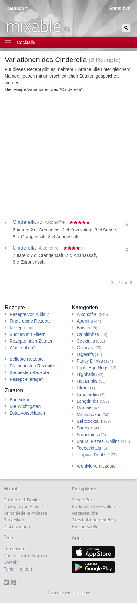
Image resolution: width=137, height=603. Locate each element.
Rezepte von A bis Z (29, 314)
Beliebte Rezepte (27, 359)
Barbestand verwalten (93, 506)
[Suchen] (126, 28)
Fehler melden (18, 568)
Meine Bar (82, 499)
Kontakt (11, 562)
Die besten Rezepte (29, 372)
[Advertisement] (68, 157)
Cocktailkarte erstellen (94, 519)
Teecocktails (89, 447)
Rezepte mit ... (24, 327)
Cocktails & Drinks (22, 499)
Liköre (83, 387)
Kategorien (85, 307)
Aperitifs (85, 320)
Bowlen (84, 327)
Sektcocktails (90, 421)
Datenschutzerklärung (25, 555)
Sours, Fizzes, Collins (98, 441)
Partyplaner (84, 488)
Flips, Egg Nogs (92, 367)
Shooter (84, 427)
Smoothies (87, 434)
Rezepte (15, 307)
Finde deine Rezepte (30, 320)
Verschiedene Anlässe (26, 513)
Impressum (15, 548)
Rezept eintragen (27, 379)
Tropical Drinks (91, 454)
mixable (38, 25)
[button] (127, 224)
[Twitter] (7, 582)
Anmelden (120, 8)
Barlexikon (20, 399)
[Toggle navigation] (68, 42)
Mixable (12, 488)
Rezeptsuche (85, 513)
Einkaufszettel (86, 526)
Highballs (86, 374)
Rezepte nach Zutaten (32, 341)
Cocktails (86, 341)
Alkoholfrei (87, 314)
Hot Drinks (87, 381)
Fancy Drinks (90, 361)
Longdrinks (88, 401)
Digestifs (85, 354)
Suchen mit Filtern (28, 334)
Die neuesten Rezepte (32, 365)
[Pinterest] (14, 582)
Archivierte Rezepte (96, 466)
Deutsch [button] (15, 8)
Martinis (84, 407)
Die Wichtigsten (25, 406)
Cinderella (24, 248)
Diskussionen (17, 526)
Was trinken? (22, 347)
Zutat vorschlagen (27, 412)
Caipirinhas (88, 334)
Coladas (85, 347)
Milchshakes (89, 414)
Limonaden (88, 394)
